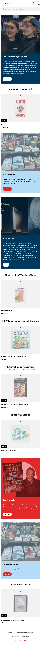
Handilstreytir (12, 632)
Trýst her (7, 189)
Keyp (6, 265)
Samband (30, 632)
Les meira (7, 79)
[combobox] (20, 9)
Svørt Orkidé (8, 238)
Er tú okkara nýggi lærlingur (15, 56)
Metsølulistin (9, 174)
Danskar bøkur (9, 500)
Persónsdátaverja (22, 632)
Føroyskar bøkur (10, 564)
